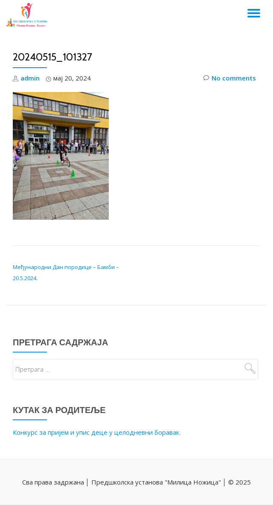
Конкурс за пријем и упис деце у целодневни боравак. (96, 432)
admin (30, 78)
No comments (229, 78)
